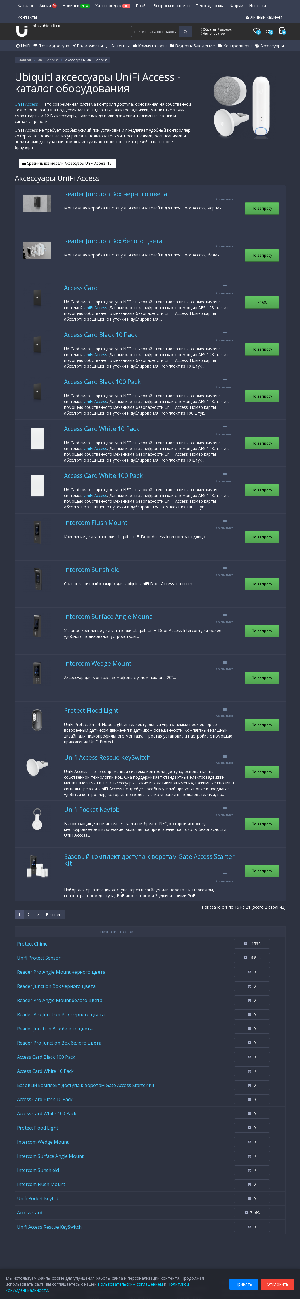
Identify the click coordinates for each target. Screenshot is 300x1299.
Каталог (26, 5)
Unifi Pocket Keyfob (92, 810)
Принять (243, 1284)
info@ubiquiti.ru (45, 25)
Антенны (118, 45)
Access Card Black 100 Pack (102, 382)
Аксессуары (269, 45)
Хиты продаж (112, 5)
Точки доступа (51, 45)
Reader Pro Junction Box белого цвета (59, 1043)
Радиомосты (87, 45)
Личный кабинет (264, 17)
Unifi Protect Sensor (39, 958)
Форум (236, 5)
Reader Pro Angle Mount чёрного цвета (61, 972)
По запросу (262, 208)
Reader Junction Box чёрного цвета (115, 194)
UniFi (23, 45)
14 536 (252, 943)
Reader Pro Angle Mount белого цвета (59, 1000)
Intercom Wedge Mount (98, 663)
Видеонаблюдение (192, 45)
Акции (48, 5)
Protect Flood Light (91, 710)
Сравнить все (224, 196)
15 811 (252, 957)
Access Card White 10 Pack (101, 429)
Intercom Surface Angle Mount (108, 616)
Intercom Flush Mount (96, 523)
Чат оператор (213, 33)
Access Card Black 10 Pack (100, 335)
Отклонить (277, 1284)
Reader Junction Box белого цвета (113, 241)
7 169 (262, 302)
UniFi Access (48, 60)
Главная (24, 60)
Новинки (76, 5)
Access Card (81, 288)
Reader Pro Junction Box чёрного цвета (61, 1014)
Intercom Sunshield (92, 570)
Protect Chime (32, 944)
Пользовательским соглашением (130, 1284)
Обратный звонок (216, 29)
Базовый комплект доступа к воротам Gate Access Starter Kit (149, 859)
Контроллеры (235, 45)
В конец (53, 914)
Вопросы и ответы (171, 5)
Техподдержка (210, 5)
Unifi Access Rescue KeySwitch (107, 757)
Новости (257, 5)
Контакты (27, 17)
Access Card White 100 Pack (103, 476)
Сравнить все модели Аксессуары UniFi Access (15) (67, 163)
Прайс (142, 5)
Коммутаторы (150, 45)
